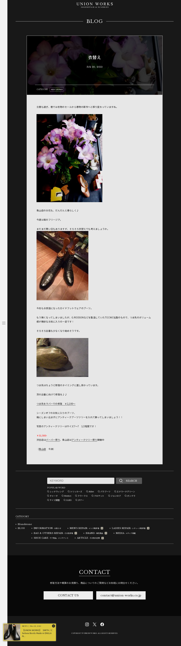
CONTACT (94, 572)
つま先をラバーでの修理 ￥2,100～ (56, 403)
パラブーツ (105, 491)
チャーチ (54, 495)
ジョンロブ (116, 495)
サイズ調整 (55, 500)
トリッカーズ (76, 491)
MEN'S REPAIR (57, 89)
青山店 (42, 449)
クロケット (99, 495)
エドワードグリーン (126, 491)
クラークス (83, 495)
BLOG (94, 21)
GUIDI (68, 500)
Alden (91, 491)
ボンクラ (131, 495)
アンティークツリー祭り (84, 439)
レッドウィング (57, 491)
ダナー (81, 500)
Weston (67, 495)
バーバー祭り (53, 439)
